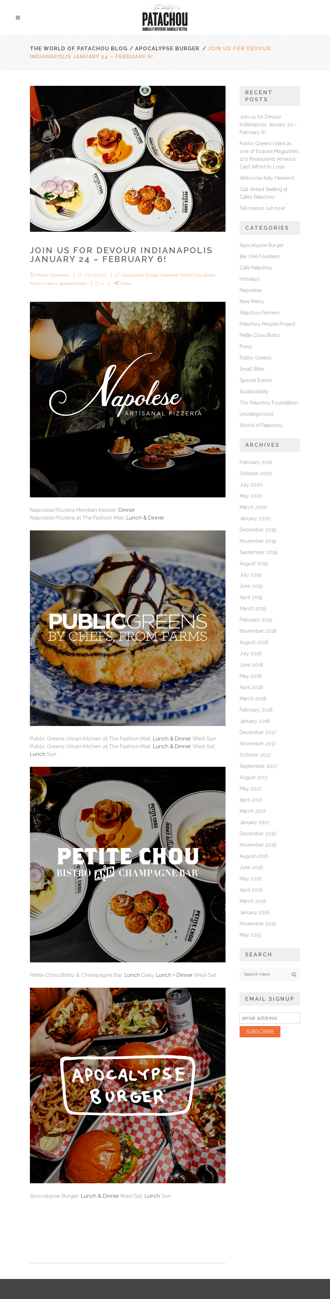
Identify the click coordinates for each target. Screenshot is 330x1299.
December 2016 (258, 833)
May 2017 (250, 788)
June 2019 (251, 586)
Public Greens (43, 283)
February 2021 (256, 462)
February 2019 (256, 620)
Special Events (73, 283)
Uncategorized (256, 414)
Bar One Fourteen (260, 256)
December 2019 (258, 530)
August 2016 (254, 856)
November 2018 (258, 631)
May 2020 (251, 496)
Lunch (37, 754)
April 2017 (251, 800)
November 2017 (258, 743)
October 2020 (256, 473)
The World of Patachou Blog (79, 48)
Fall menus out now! (262, 208)
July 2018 (251, 653)
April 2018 (251, 687)
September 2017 (258, 766)
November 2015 (258, 924)
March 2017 (253, 811)
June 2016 (251, 867)
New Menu (252, 301)
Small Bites (252, 369)
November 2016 (258, 845)
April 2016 (251, 890)
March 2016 (253, 901)
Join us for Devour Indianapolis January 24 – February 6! (268, 124)
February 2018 (256, 710)
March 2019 (253, 608)
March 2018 (253, 698)
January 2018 (255, 721)
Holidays (250, 279)
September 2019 (258, 552)
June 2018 (251, 665)
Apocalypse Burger (167, 48)
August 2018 (254, 642)
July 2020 (251, 485)
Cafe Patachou (256, 267)
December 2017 (258, 732)
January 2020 (255, 518)
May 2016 (251, 878)
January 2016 (255, 912)
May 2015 (250, 935)
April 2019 (251, 597)
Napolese (169, 275)
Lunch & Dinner (145, 518)
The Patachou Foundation (269, 403)
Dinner (127, 510)
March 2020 (253, 507)
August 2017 (253, 777)
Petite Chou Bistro (197, 275)
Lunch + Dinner (175, 975)
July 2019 (250, 575)
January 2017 (254, 822)
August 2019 (254, 563)
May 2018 (251, 676)
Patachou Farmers (260, 313)
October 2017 (255, 755)
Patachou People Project (267, 324)
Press (246, 346)
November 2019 (258, 541)
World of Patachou (261, 425)
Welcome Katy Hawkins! (267, 178)
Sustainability (254, 391)
